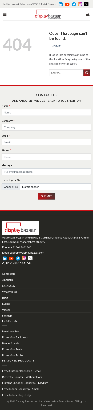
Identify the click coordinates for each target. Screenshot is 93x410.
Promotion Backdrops (15, 337)
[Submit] (86, 72)
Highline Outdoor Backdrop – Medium (25, 382)
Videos (6, 309)
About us (7, 279)
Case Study (8, 285)
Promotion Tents (12, 349)
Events (6, 303)
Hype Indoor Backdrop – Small (20, 388)
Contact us (8, 273)
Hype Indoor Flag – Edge (16, 394)
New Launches (10, 331)
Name (6, 105)
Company (8, 120)
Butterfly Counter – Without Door (22, 376)
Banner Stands (10, 343)
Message (7, 165)
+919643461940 (21, 247)
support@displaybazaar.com (27, 252)
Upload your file (11, 180)
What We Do (10, 291)
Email (6, 135)
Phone (6, 150)
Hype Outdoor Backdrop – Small (21, 370)
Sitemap (7, 315)
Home (56, 46)
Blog (5, 297)
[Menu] (5, 14)
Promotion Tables (12, 355)
